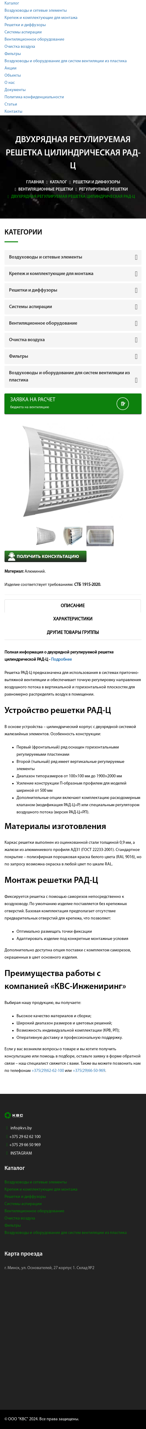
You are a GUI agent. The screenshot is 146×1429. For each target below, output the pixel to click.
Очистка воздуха (20, 46)
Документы (15, 90)
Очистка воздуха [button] (27, 340)
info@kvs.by (21, 1128)
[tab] (73, 257)
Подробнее (61, 659)
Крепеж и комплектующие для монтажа (41, 18)
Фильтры (13, 54)
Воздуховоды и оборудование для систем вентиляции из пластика (66, 61)
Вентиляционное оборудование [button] (43, 323)
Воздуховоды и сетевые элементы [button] (45, 257)
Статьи (11, 104)
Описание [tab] (73, 606)
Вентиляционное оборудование (34, 39)
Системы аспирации (23, 32)
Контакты (13, 111)
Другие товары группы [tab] (73, 632)
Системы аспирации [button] (30, 306)
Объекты (13, 75)
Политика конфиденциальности (34, 97)
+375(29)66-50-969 (89, 1071)
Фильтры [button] (18, 356)
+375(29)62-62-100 (48, 1071)
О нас (10, 83)
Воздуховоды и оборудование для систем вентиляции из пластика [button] (69, 377)
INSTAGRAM (21, 1153)
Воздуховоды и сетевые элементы (36, 10)
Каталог (12, 3)
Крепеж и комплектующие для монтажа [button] (51, 273)
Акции (11, 68)
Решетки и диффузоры (25, 25)
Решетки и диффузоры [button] (33, 290)
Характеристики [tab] (73, 619)
